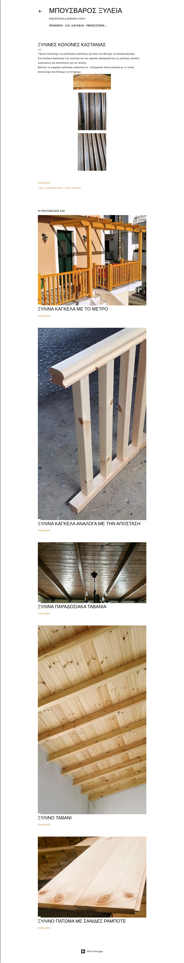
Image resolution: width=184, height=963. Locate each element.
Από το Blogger (92, 951)
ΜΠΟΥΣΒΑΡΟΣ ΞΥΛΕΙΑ (85, 10)
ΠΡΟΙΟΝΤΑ (56, 25)
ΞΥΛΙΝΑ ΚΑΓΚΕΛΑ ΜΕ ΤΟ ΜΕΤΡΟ (73, 308)
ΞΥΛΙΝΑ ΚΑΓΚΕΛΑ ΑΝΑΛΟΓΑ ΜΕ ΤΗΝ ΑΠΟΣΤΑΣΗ (89, 523)
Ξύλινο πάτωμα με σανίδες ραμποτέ (82, 921)
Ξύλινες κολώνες (72, 188)
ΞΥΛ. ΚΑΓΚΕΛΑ (74, 25)
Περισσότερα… (96, 25)
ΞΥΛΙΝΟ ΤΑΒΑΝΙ (55, 817)
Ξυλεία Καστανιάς (54, 188)
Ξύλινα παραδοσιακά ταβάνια (72, 606)
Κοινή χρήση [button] (44, 182)
